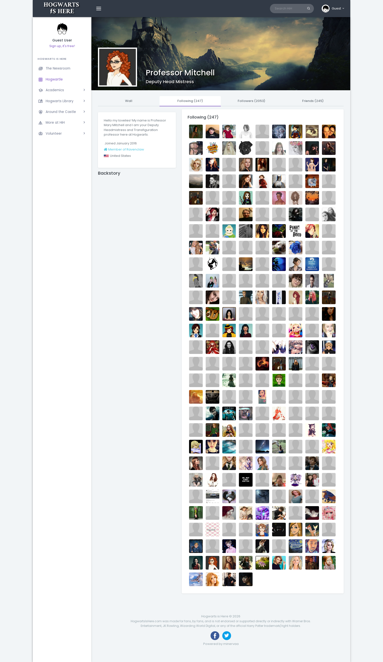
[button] (333, 8)
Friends (313, 101)
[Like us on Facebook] (215, 635)
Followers (251, 101)
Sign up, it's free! (62, 46)
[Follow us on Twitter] (226, 635)
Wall (128, 101)
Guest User (62, 40)
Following (190, 101)
